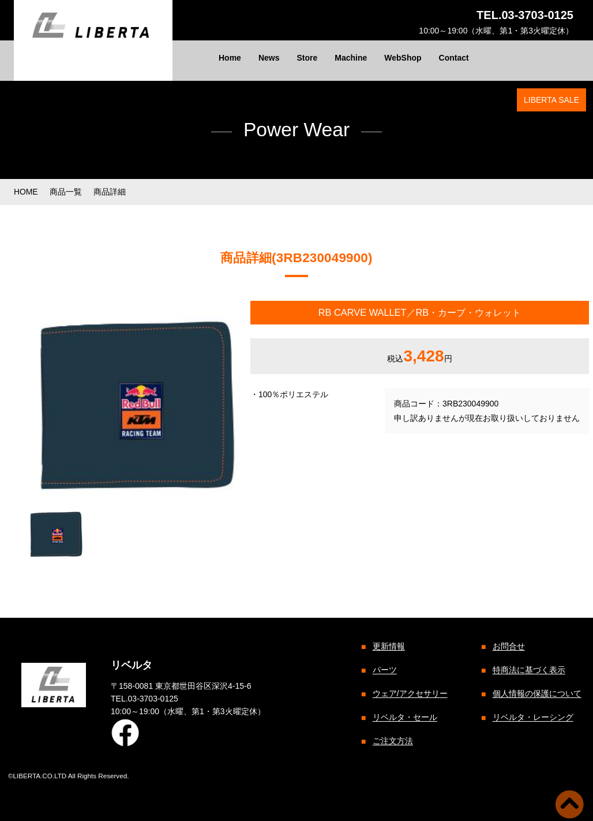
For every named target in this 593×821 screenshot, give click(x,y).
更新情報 (387, 646)
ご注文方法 (391, 741)
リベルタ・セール (403, 717)
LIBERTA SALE (551, 100)
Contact (454, 57)
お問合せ (507, 646)
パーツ (383, 670)
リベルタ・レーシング (531, 717)
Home (230, 57)
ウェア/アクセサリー (408, 694)
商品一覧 (66, 191)
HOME (26, 191)
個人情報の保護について (535, 694)
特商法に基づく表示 (527, 670)
